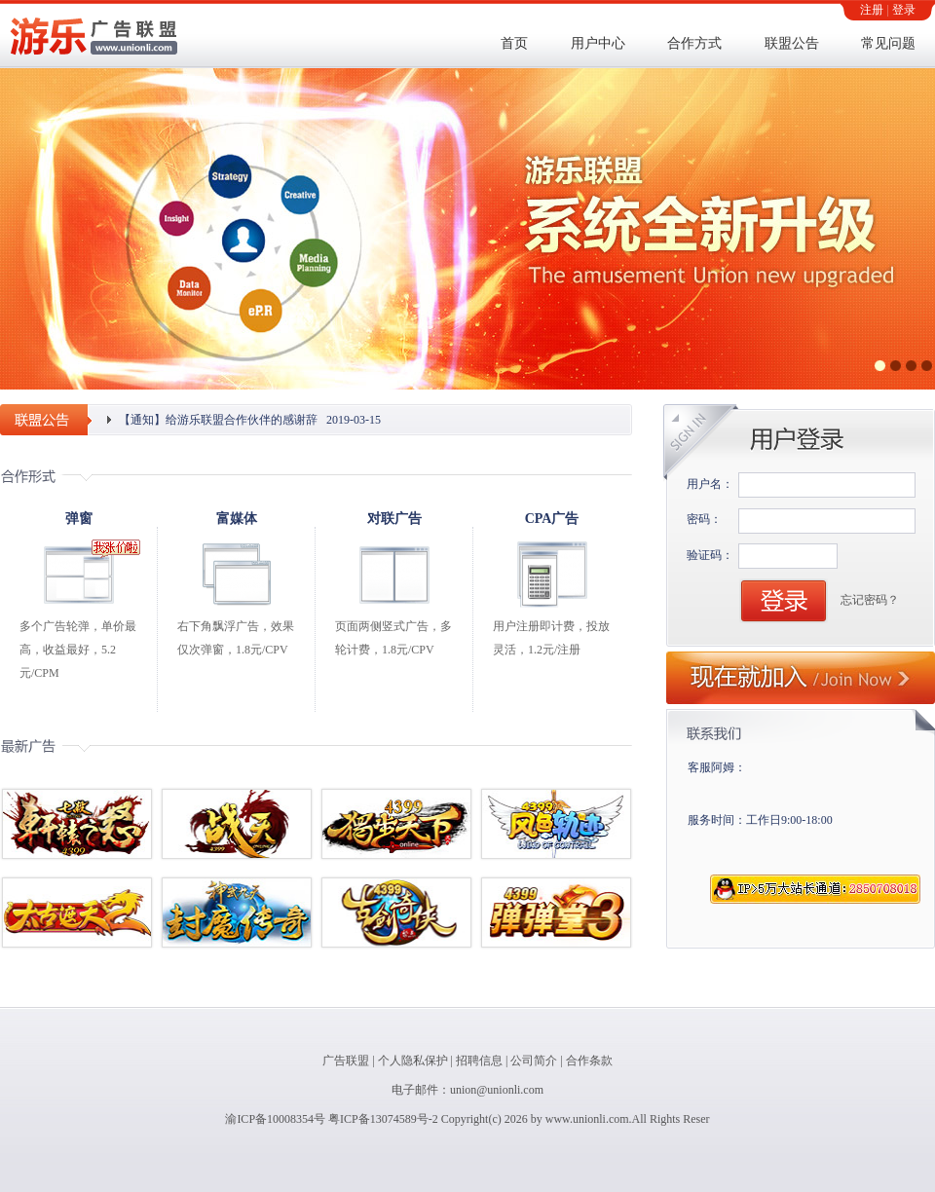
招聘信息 (479, 1060)
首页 (514, 43)
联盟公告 (792, 43)
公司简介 (533, 1060)
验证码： (710, 555)
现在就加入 (800, 678)
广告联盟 (345, 1060)
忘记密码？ (870, 600)
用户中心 (598, 43)
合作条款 (589, 1060)
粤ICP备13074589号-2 (383, 1119)
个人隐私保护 (413, 1060)
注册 (871, 10)
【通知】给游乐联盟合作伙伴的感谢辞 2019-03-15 (250, 420)
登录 (904, 10)
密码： (704, 519)
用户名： (710, 484)
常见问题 (888, 43)
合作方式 (694, 43)
